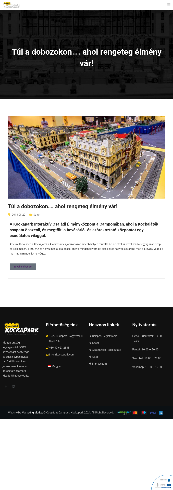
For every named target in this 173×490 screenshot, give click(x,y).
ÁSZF (94, 356)
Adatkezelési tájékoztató (105, 349)
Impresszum (98, 363)
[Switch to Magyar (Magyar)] (54, 366)
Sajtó (36, 214)
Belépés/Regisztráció (103, 336)
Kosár (94, 343)
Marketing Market (32, 412)
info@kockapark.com (62, 354)
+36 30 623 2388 (59, 347)
